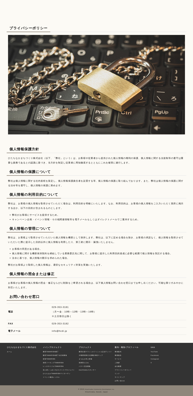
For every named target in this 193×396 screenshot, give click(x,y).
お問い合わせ (173, 9)
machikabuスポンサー (89, 373)
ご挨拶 (118, 363)
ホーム (10, 352)
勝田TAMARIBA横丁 (52, 352)
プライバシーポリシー (125, 370)
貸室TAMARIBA (50, 359)
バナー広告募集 (86, 370)
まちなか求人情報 (87, 363)
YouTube (155, 352)
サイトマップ (121, 377)
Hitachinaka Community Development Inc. (100, 389)
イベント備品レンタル (53, 381)
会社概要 (119, 366)
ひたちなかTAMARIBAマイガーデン (60, 377)
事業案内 (119, 352)
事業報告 (119, 355)
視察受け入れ (85, 366)
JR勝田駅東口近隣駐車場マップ (94, 359)
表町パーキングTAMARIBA (56, 363)
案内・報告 (106, 9)
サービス (119, 359)
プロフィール (140, 9)
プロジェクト (73, 9)
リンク (118, 373)
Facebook (155, 355)
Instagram (156, 359)
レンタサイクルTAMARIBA (56, 366)
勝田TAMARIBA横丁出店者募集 (58, 355)
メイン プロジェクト (39, 9)
